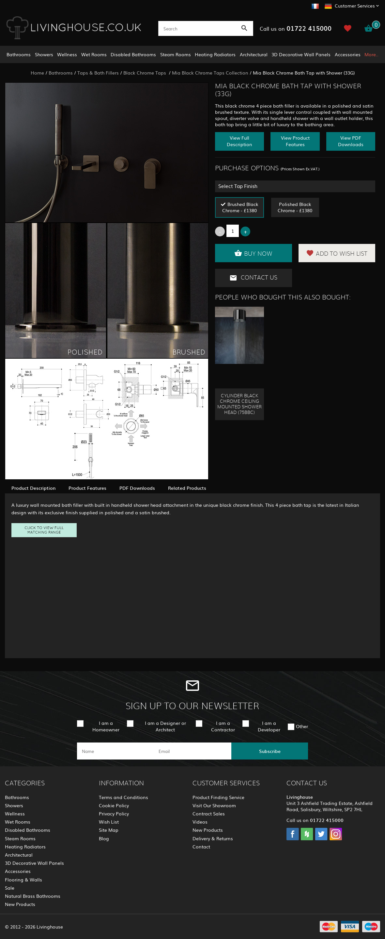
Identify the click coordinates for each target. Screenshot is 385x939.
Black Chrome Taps (145, 72)
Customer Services (355, 5)
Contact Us (253, 278)
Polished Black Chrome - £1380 (295, 207)
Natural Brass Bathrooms (32, 896)
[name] (115, 751)
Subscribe (270, 751)
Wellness (67, 54)
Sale (9, 887)
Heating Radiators (215, 54)
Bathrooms (19, 54)
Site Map (108, 830)
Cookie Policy (114, 805)
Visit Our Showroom (214, 805)
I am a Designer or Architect (165, 726)
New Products (20, 904)
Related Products (187, 487)
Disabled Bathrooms (133, 54)
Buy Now (253, 253)
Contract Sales (208, 813)
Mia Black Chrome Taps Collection (210, 72)
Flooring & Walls (23, 879)
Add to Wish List (336, 253)
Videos (200, 821)
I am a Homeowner (105, 726)
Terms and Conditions (123, 797)
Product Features (87, 487)
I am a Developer (269, 726)
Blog (104, 838)
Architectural (254, 54)
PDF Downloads (137, 487)
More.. (371, 54)
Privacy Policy (114, 813)
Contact (201, 846)
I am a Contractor (223, 726)
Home (37, 72)
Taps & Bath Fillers (98, 72)
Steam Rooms (175, 54)
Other (302, 726)
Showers (44, 54)
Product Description (33, 487)
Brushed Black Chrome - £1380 (240, 207)
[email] (192, 751)
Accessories (348, 54)
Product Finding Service (218, 797)
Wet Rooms (94, 54)
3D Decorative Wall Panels (301, 54)
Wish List (109, 821)
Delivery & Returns (212, 838)
